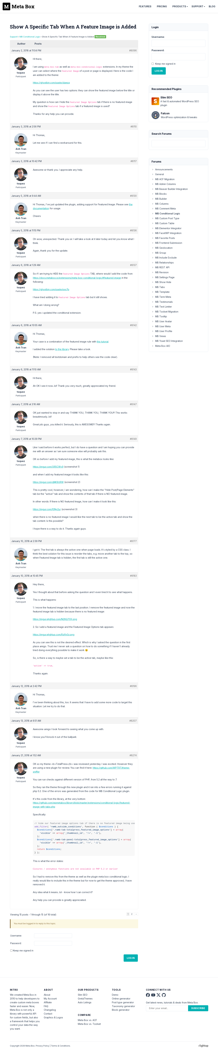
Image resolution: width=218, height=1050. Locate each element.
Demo (115, 994)
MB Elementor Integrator (166, 228)
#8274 (133, 755)
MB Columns (160, 203)
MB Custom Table (163, 223)
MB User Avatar (162, 321)
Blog (212, 6)
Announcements (162, 169)
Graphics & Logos (53, 1017)
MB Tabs (158, 287)
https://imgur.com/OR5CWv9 (48, 466)
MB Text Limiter (162, 306)
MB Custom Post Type (165, 218)
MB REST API (160, 267)
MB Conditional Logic (30, 36)
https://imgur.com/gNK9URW (48, 482)
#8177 (133, 541)
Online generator (121, 998)
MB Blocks (159, 193)
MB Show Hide (161, 282)
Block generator (121, 1009)
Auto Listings (84, 1002)
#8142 (133, 325)
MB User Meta (161, 326)
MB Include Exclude (164, 257)
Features (145, 6)
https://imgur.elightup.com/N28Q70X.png (55, 619)
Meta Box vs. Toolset (89, 1023)
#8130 (133, 195)
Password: (15, 943)
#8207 (133, 720)
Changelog (50, 1009)
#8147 (133, 404)
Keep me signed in (23, 950)
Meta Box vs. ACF (87, 1020)
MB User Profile (162, 331)
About (47, 994)
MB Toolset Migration (165, 311)
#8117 (134, 161)
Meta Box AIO (161, 345)
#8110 (134, 126)
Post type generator (123, 1002)
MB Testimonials (162, 301)
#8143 (133, 369)
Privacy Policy (42, 1046)
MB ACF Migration (163, 179)
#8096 (133, 50)
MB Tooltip (159, 316)
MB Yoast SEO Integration (167, 341)
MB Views (159, 336)
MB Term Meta (161, 296)
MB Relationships (163, 262)
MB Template (161, 291)
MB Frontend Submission (167, 242)
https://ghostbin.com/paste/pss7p (51, 289)
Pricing (162, 6)
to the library (62, 349)
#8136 (133, 230)
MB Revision (160, 272)
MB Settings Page (163, 277)
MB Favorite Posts (163, 238)
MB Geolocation (162, 247)
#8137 (133, 265)
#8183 (133, 575)
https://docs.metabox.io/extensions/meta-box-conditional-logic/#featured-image (77, 277)
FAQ (46, 1006)
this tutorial (102, 341)
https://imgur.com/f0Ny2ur (47, 509)
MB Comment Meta (164, 208)
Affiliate (48, 1002)
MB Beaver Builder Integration (170, 189)
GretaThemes (85, 998)
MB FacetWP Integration (166, 233)
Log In (131, 958)
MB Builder (159, 198)
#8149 (133, 438)
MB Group (159, 252)
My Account (50, 998)
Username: (16, 935)
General (158, 174)
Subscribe (198, 1008)
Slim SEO (82, 994)
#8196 (133, 686)
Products (179, 6)
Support (197, 6)
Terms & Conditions (60, 1046)
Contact (48, 1013)
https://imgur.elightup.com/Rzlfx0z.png (53, 634)
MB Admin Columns (164, 184)
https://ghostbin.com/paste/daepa (51, 82)
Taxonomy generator (123, 1006)
